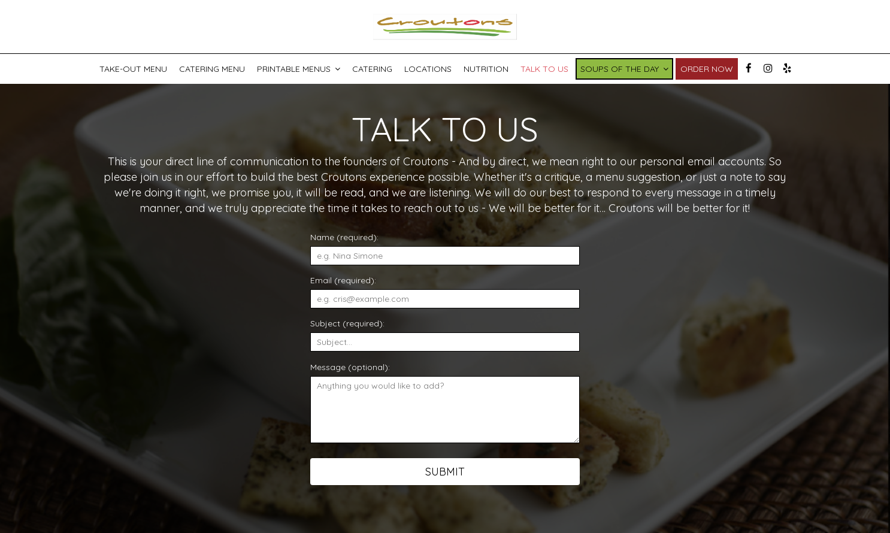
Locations (428, 68)
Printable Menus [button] (298, 68)
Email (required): (343, 280)
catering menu (212, 68)
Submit (445, 472)
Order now (706, 68)
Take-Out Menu (133, 68)
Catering (372, 68)
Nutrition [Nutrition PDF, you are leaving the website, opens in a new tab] (486, 68)
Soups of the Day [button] (624, 68)
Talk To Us (544, 68)
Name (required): (344, 237)
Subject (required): (347, 323)
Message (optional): (350, 367)
